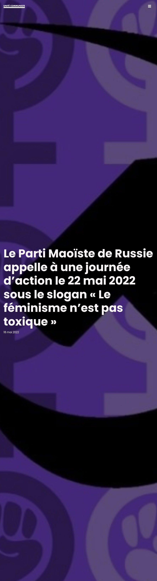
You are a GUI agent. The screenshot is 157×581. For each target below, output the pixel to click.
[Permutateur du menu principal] (149, 6)
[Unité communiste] (14, 6)
